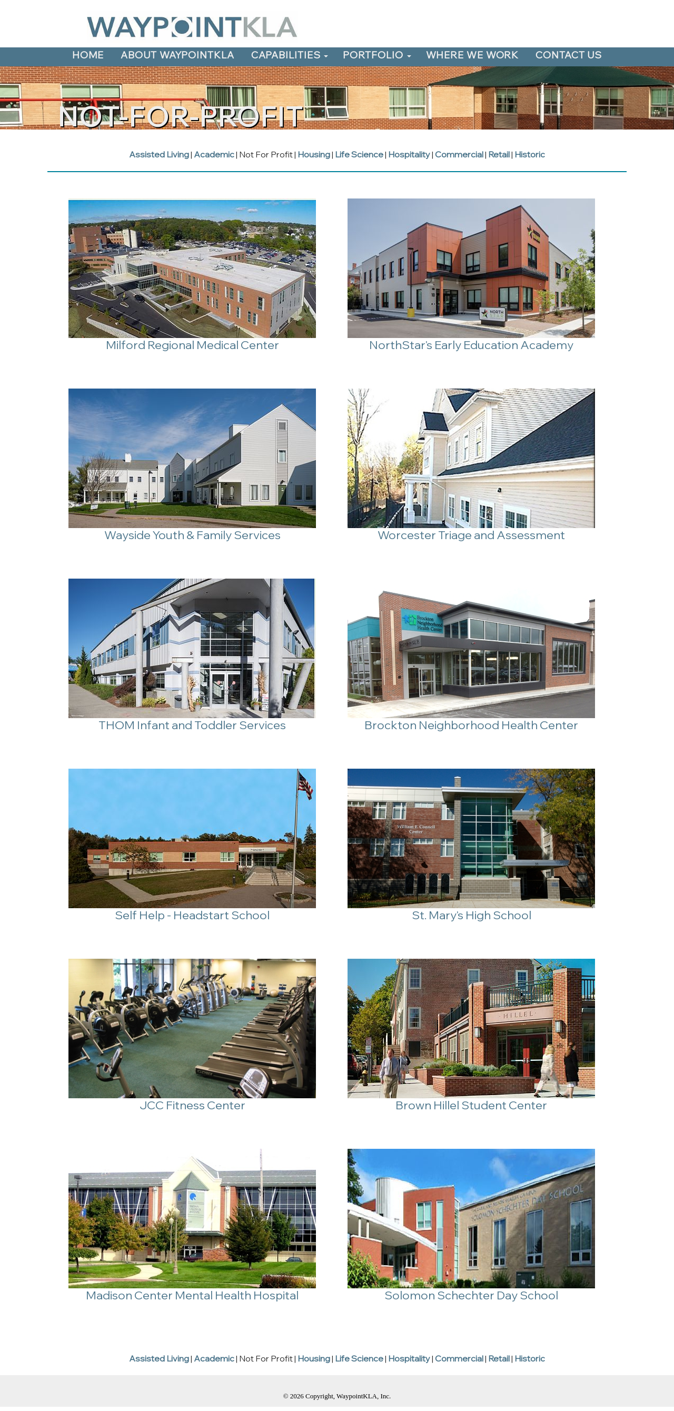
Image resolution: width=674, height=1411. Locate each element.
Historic (529, 154)
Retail (499, 154)
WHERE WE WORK (472, 55)
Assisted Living (159, 154)
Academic (214, 154)
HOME (88, 55)
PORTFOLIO (373, 55)
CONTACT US (569, 55)
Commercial (459, 154)
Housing (314, 154)
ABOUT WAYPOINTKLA (177, 55)
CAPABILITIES (286, 55)
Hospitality (409, 154)
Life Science (359, 154)
